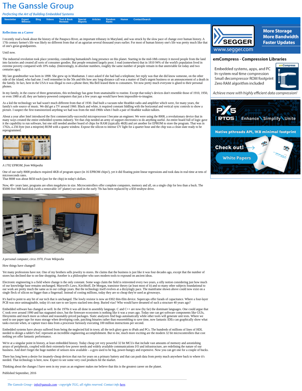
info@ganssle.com (45, 384)
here (122, 384)
